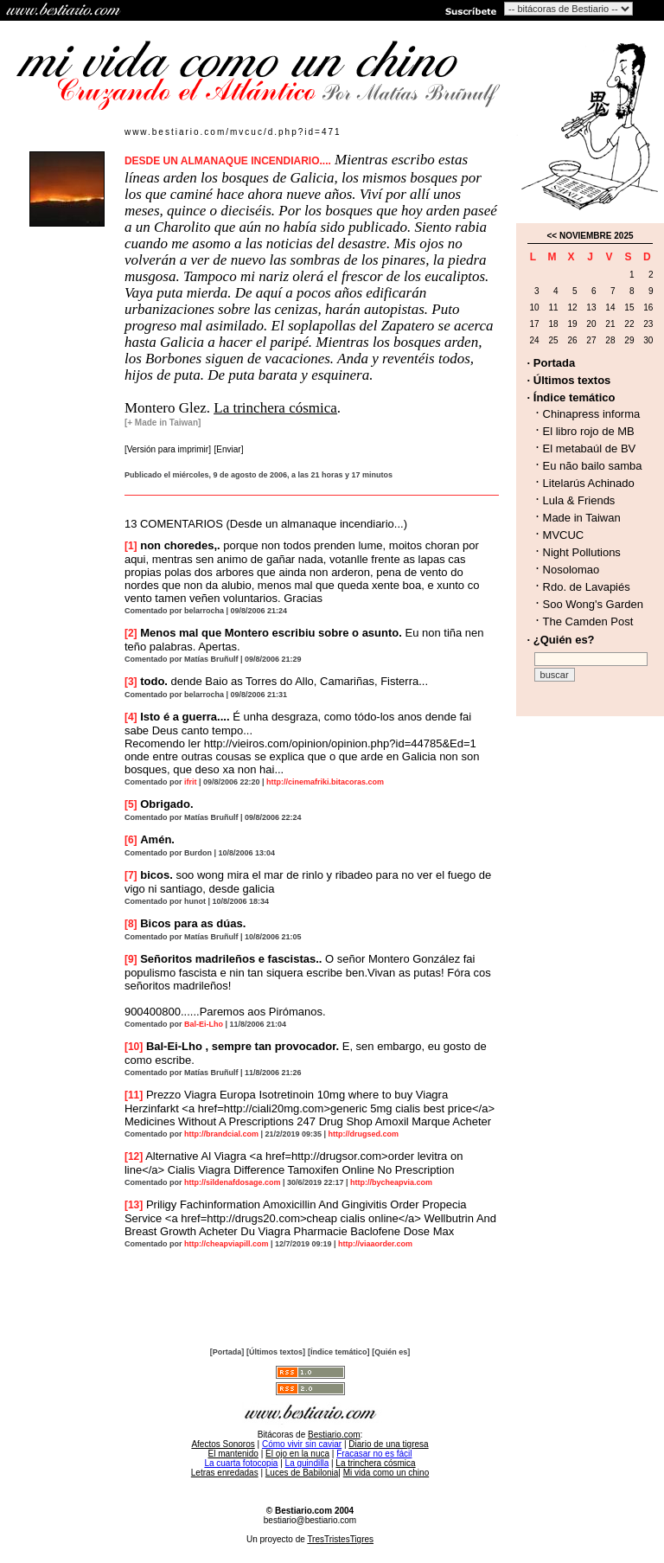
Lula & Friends (579, 500)
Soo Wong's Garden (593, 604)
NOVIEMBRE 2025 (596, 235)
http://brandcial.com (221, 1134)
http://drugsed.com (364, 1134)
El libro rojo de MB (589, 431)
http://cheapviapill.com (226, 1244)
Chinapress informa (592, 413)
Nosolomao (571, 569)
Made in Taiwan (582, 517)
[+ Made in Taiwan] (162, 422)
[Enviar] (229, 449)
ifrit (190, 782)
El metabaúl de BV (589, 448)
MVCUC (563, 534)
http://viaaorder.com (375, 1244)
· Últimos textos (569, 380)
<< (551, 235)
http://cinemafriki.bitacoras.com (325, 782)
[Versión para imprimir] (167, 449)
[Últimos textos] (275, 1352)
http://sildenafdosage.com (232, 1182)
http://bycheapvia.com (391, 1182)
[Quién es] (391, 1352)
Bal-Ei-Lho (203, 1024)
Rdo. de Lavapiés (586, 586)
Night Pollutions (582, 552)
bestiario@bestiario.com (310, 1520)
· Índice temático (571, 397)
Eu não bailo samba (592, 465)
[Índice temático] (339, 1352)
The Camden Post (588, 621)
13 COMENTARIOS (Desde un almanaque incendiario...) (265, 523)
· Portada (551, 362)
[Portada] (227, 1352)
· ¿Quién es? (561, 639)
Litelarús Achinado (589, 483)
